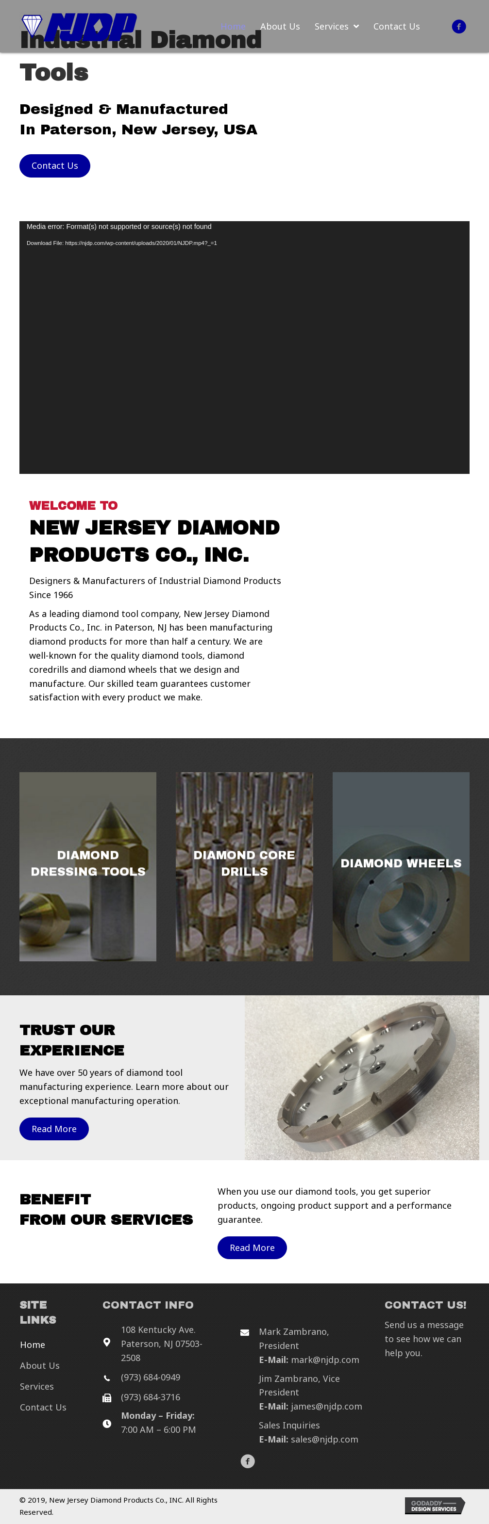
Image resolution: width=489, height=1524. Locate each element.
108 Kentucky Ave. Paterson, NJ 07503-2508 (161, 1343)
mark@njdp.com (325, 1359)
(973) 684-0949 (150, 1377)
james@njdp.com (326, 1406)
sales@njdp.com (324, 1439)
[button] (459, 26)
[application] (244, 347)
